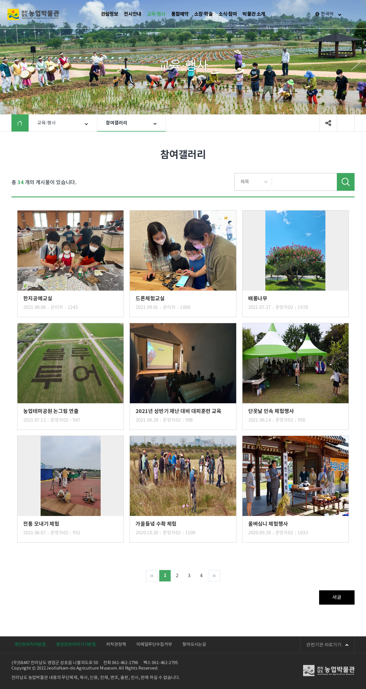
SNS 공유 (328, 123)
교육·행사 (156, 14)
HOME (24, 123)
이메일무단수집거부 (154, 644)
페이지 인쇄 (345, 123)
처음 (151, 575)
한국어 (327, 14)
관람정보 (109, 14)
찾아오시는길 (194, 644)
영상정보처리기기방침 (76, 644)
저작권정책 (116, 644)
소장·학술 (203, 14)
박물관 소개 (253, 14)
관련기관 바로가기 (327, 645)
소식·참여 (227, 14)
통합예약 (180, 14)
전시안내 (132, 14)
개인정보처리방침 (30, 644)
